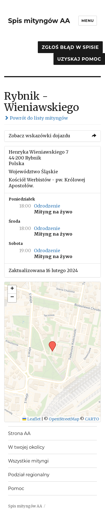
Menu (87, 20)
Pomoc (16, 488)
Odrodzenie (47, 206)
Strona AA (19, 433)
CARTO (92, 419)
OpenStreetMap (64, 419)
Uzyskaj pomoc (79, 59)
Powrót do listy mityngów (36, 118)
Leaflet (31, 419)
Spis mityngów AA (39, 21)
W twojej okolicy (26, 447)
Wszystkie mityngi (28, 461)
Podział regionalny (29, 474)
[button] (50, 343)
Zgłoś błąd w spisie (70, 47)
